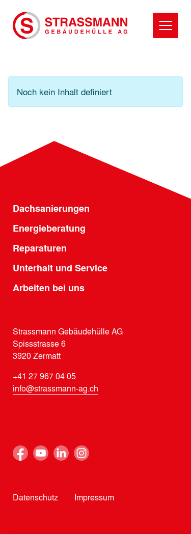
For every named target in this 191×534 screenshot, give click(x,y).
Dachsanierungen (51, 208)
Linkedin (61, 453)
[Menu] (165, 25)
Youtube (40, 453)
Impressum (94, 497)
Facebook (20, 453)
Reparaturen (40, 248)
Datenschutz (35, 497)
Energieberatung (49, 228)
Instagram (81, 453)
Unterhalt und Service (60, 267)
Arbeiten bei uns (49, 287)
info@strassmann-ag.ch (55, 388)
